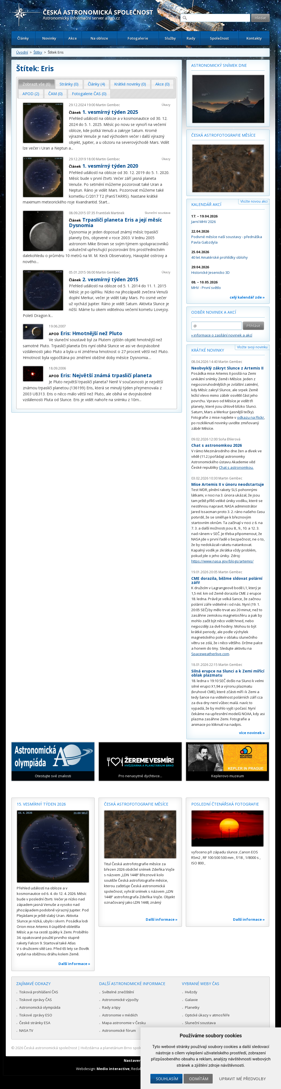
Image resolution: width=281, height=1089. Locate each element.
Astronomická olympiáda (39, 1007)
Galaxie (191, 999)
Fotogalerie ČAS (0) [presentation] (89, 93)
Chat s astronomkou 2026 (216, 445)
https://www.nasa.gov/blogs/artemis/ (222, 561)
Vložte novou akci (254, 201)
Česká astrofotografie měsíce (223, 135)
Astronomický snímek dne (219, 65)
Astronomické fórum (119, 1030)
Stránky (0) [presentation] (69, 84)
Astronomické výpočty (120, 999)
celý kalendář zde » (247, 297)
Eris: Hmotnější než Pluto (91, 333)
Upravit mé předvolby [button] (242, 1078)
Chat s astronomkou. (236, 467)
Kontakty (254, 38)
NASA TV (26, 1030)
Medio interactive (113, 1068)
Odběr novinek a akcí (213, 312)
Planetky (192, 1007)
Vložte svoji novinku (252, 347)
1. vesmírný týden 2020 (110, 165)
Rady (191, 38)
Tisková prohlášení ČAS (38, 991)
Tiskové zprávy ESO (35, 1015)
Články (23, 38)
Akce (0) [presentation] (162, 84)
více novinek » (252, 732)
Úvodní (22, 52)
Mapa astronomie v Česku (124, 1022)
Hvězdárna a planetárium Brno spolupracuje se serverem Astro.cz (136, 1047)
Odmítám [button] (198, 1078)
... (72, 148)
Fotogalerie (138, 38)
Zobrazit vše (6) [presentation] (36, 84)
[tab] (36, 84)
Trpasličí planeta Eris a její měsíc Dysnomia (115, 222)
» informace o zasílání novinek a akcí (221, 335)
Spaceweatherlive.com (210, 653)
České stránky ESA (34, 1022)
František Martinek (110, 213)
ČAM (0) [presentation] (55, 93)
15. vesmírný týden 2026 (41, 804)
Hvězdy (191, 991)
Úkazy (166, 105)
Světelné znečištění (118, 991)
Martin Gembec (108, 105)
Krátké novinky (207, 350)
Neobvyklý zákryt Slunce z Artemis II (227, 368)
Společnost (219, 38)
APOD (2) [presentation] (31, 93)
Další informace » (74, 963)
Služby (170, 38)
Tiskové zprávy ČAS (35, 999)
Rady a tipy (111, 1007)
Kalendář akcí (206, 204)
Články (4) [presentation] (96, 84)
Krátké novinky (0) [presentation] (130, 84)
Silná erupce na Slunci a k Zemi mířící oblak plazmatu (227, 673)
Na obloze (99, 38)
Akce (72, 38)
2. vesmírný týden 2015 (110, 279)
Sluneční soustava (157, 213)
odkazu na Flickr (250, 417)
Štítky (37, 52)
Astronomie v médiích (120, 1015)
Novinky (49, 38)
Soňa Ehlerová (229, 439)
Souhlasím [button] (167, 1078)
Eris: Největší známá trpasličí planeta (106, 375)
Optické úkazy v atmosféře (207, 1015)
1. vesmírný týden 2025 (110, 112)
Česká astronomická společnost (50, 1047)
